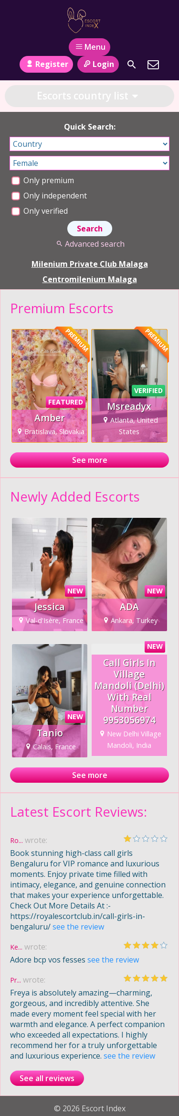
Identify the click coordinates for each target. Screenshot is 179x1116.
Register (46, 64)
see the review (78, 926)
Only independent (49, 195)
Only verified (39, 211)
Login (98, 64)
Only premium (42, 180)
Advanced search (89, 244)
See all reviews (47, 1078)
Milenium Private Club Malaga (90, 264)
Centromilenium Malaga (89, 279)
